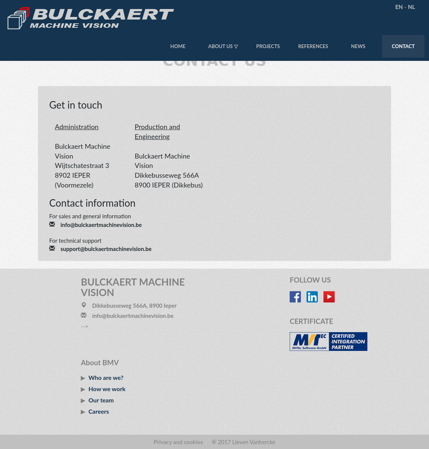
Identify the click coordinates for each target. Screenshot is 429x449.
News (358, 46)
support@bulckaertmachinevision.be (106, 248)
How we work (107, 388)
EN (399, 6)
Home (177, 46)
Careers (99, 411)
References (313, 46)
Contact (403, 46)
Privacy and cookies (178, 441)
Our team (101, 400)
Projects (268, 46)
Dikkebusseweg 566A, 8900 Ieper (134, 305)
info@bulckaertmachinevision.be (101, 224)
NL (411, 6)
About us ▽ (222, 46)
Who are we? (106, 377)
